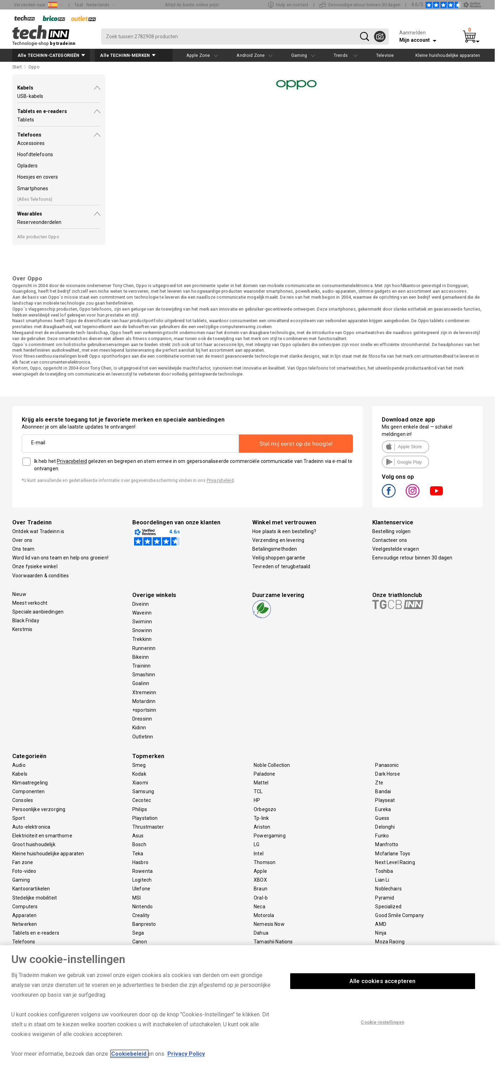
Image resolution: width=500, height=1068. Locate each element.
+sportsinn (144, 710)
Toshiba (384, 871)
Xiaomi (140, 782)
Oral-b (261, 898)
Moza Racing (390, 941)
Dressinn (142, 719)
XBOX (260, 880)
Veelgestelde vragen (395, 549)
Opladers (27, 165)
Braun (260, 888)
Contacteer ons (389, 540)
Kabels (19, 774)
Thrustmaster (148, 827)
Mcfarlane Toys (392, 853)
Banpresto (144, 924)
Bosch (139, 844)
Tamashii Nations (273, 941)
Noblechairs (388, 888)
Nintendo (142, 906)
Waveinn (142, 613)
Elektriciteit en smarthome (42, 835)
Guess (382, 818)
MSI (136, 898)
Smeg (139, 765)
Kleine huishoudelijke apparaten (48, 853)
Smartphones (32, 188)
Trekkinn (142, 639)
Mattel (261, 782)
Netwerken (24, 924)
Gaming (21, 880)
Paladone (264, 774)
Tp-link (261, 818)
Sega (138, 933)
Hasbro (140, 862)
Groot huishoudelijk (33, 844)
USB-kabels (30, 96)
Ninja (380, 933)
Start (17, 66)
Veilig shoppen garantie (278, 557)
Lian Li (382, 880)
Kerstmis (22, 629)
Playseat (385, 800)
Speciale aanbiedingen (38, 612)
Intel (259, 853)
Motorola (264, 915)
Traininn (141, 666)
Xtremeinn (144, 692)
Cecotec (141, 800)
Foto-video (24, 871)
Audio (19, 765)
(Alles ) (34, 199)
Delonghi (385, 827)
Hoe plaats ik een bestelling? (284, 531)
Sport (18, 818)
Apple (260, 871)
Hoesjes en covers (37, 177)
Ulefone (141, 888)
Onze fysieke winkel (35, 566)
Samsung (143, 791)
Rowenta (142, 871)
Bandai (383, 791)
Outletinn (142, 736)
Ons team (23, 549)
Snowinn (142, 630)
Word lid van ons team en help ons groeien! (60, 557)
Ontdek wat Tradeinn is (38, 531)
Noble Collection (272, 765)
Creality (140, 915)
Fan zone (22, 862)
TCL (258, 791)
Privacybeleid (72, 461)
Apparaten (24, 915)
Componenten (28, 791)
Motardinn (143, 701)
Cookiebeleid (129, 1053)
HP (257, 800)
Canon (139, 941)
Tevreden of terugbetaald (281, 566)
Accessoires (31, 143)
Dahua (261, 933)
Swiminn (142, 621)
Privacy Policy (186, 1053)
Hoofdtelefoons (35, 154)
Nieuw (19, 594)
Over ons (22, 540)
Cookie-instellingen (382, 1022)
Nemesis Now (269, 924)
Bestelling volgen (391, 531)
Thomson (264, 862)
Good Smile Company (399, 915)
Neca (259, 906)
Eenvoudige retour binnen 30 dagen (412, 557)
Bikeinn (140, 657)
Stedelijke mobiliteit (34, 898)
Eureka (383, 809)
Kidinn (139, 727)
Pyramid (384, 898)
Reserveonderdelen (39, 222)
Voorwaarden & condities (40, 575)
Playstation (145, 818)
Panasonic (387, 765)
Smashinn (143, 674)
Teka (138, 853)
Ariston (262, 827)
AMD (380, 924)
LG (256, 844)
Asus (138, 835)
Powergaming (270, 835)
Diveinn (140, 604)
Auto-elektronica (31, 827)
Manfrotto (386, 844)
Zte (379, 782)
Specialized (388, 906)
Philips (139, 809)
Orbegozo (265, 809)
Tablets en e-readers (35, 933)
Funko (382, 835)
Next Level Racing (395, 862)
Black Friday (25, 620)
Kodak (139, 774)
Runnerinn (143, 648)
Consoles (22, 800)
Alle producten (38, 236)
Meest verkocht (29, 603)
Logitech (142, 880)
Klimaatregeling (30, 782)
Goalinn (140, 683)
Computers (25, 906)
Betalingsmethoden (274, 549)
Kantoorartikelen (31, 888)
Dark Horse (387, 774)
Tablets (25, 119)
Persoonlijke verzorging (38, 809)
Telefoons (23, 941)
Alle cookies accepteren (382, 981)
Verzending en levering (278, 540)
